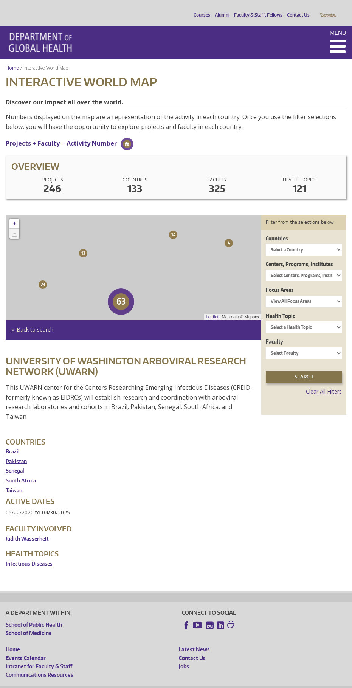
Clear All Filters (324, 380)
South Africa (21, 470)
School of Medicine (29, 622)
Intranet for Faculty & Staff (39, 655)
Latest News (194, 638)
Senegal (15, 460)
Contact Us (296, 8)
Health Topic (280, 305)
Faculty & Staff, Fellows (256, 8)
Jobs (184, 655)
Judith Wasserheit (27, 528)
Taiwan (14, 480)
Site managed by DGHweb (181, 682)
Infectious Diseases (29, 553)
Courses (200, 8)
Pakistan (16, 451)
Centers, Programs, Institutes (299, 253)
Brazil (13, 441)
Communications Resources (39, 664)
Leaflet (212, 306)
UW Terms (136, 682)
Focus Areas (279, 279)
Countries (277, 228)
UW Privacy (106, 682)
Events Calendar (26, 647)
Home (12, 57)
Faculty (274, 331)
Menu (338, 22)
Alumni (220, 8)
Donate (327, 8)
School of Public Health (34, 614)
